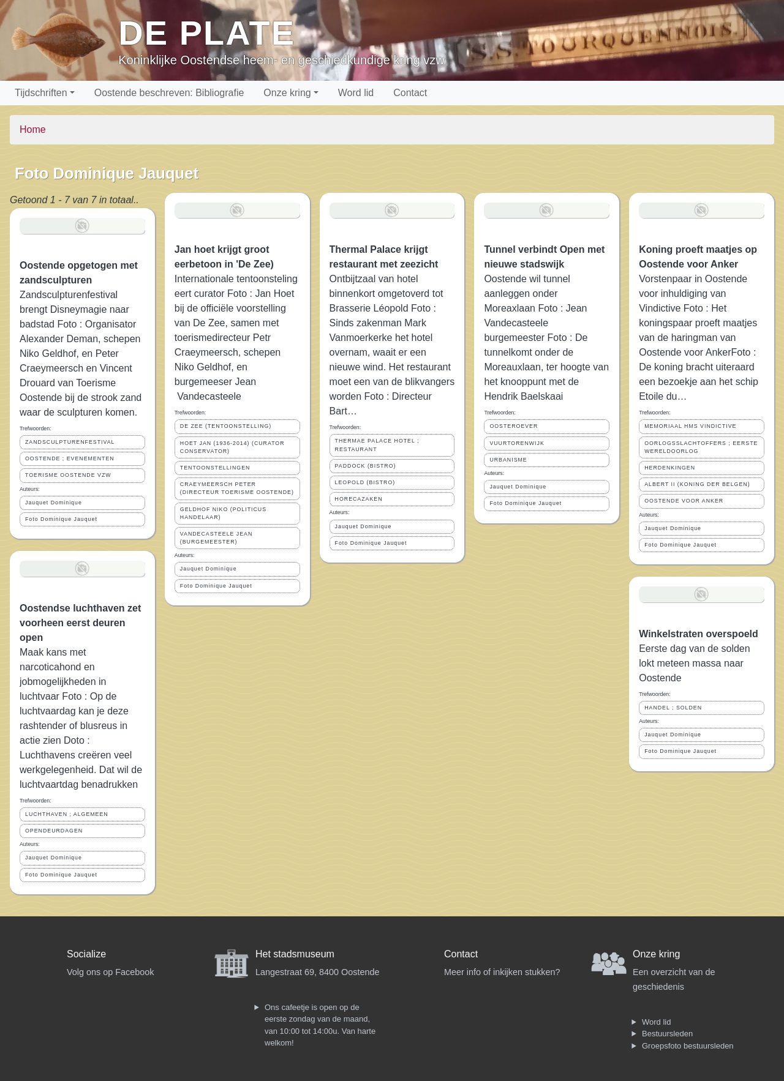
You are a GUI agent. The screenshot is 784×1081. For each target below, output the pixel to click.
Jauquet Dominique (53, 502)
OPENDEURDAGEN (54, 831)
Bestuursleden (667, 1033)
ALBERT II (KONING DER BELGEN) (697, 484)
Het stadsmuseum (294, 954)
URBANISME (508, 460)
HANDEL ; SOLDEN (673, 708)
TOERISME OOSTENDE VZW (68, 475)
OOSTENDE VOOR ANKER (683, 501)
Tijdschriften (41, 93)
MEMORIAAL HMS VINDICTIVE (690, 426)
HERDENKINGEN (669, 468)
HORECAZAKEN (359, 499)
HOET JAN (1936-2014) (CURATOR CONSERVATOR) (232, 447)
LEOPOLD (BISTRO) (365, 482)
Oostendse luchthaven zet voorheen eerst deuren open (80, 623)
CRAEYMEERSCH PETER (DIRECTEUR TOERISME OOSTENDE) (237, 488)
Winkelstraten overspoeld (698, 634)
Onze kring (287, 93)
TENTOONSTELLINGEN (215, 468)
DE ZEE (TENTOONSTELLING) (225, 426)
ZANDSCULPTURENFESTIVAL (70, 442)
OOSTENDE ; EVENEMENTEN (70, 458)
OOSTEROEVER (513, 426)
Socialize (86, 954)
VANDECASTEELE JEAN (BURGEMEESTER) (216, 538)
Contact (410, 93)
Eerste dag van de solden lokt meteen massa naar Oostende (694, 663)
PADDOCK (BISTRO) (365, 466)
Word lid (356, 93)
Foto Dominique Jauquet (61, 519)
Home (33, 129)
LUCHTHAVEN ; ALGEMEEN (66, 814)
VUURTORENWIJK (516, 443)
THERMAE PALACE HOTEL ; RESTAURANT (377, 445)
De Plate (206, 32)
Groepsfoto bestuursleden (688, 1045)
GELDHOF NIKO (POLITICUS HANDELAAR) (223, 513)
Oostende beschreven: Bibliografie (169, 93)
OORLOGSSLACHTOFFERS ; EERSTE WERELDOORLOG (701, 447)
